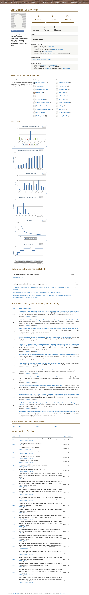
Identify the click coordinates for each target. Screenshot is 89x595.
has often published (57, 49)
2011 (14, 580)
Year (15, 308)
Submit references (76, 2)
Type (38, 426)
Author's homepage (46, 59)
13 (50, 53)
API (52, 2)
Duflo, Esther (62, 96)
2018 (14, 484)
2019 (14, 492)
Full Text (21, 440)
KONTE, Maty (40, 86)
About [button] (85, 2)
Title (21, 426)
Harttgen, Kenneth (64, 112)
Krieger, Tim (39, 92)
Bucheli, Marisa (40, 116)
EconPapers (36, 59)
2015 (14, 476)
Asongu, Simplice (41, 82)
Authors (26, 2)
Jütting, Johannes (64, 82)
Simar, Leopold (40, 99)
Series (33, 2)
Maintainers (65, 2)
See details (51, 46)
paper (36, 316)
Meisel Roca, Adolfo (64, 102)
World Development (18, 277)
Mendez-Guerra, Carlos (42, 102)
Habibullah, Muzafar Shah (43, 109)
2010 (14, 565)
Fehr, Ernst (62, 109)
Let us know (66, 68)
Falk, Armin (62, 92)
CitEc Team (62, 593)
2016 (14, 439)
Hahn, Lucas (39, 96)
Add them (48, 68)
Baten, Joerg (62, 99)
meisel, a (61, 106)
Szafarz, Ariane (40, 112)
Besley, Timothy (63, 116)
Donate (57, 2)
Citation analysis (28, 440)
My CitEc (45, 2)
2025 (14, 505)
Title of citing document (26, 308)
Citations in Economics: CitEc (11, 2)
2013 (14, 511)
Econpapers (27, 316)
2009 (14, 517)
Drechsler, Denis (63, 89)
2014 (14, 559)
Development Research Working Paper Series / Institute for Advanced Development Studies (37, 292)
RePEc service (16, 593)
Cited (56, 426)
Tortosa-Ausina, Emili (42, 89)
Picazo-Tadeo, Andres (42, 106)
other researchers (48, 51)
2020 (14, 499)
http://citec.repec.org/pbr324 (49, 65)
